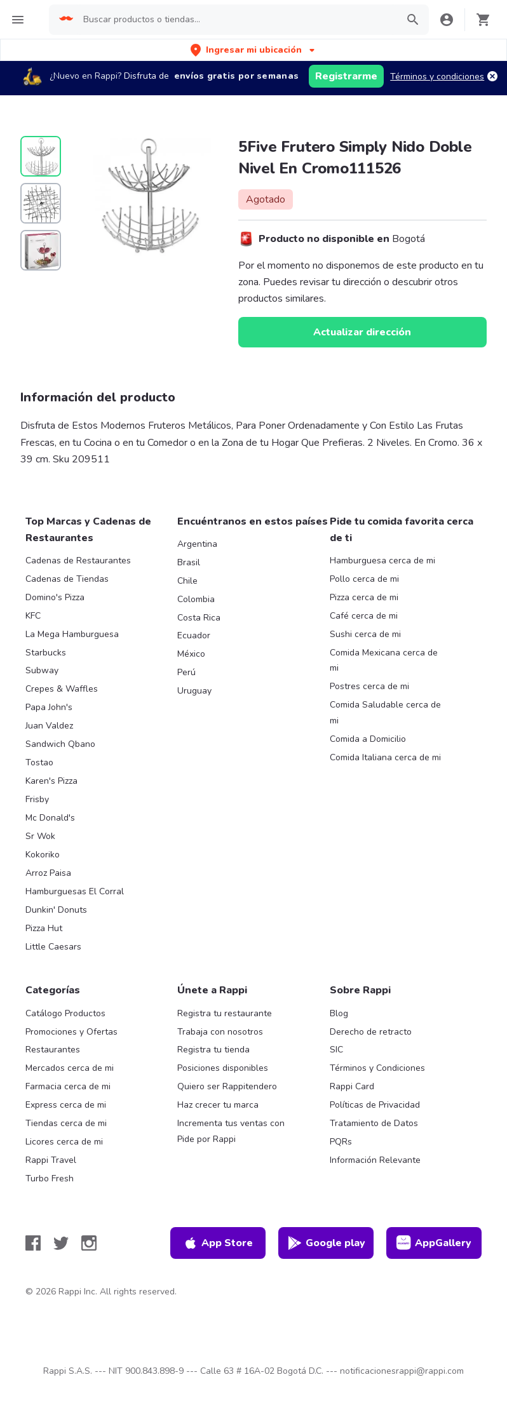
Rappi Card (352, 1086)
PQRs (341, 1142)
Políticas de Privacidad (375, 1105)
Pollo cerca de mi (364, 579)
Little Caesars (53, 947)
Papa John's (48, 707)
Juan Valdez (49, 726)
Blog (339, 1013)
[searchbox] (236, 19)
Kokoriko (42, 855)
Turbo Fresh (49, 1178)
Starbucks (45, 653)
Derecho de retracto (371, 1032)
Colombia (196, 599)
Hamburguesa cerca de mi (382, 560)
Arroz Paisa (48, 873)
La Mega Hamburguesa (72, 634)
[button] (254, 49)
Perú (186, 672)
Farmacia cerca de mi (68, 1086)
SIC (336, 1050)
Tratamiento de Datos (374, 1123)
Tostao (39, 762)
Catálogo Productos (65, 1013)
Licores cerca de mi (64, 1142)
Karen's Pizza (51, 781)
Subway (41, 670)
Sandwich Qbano (60, 744)
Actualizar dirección (362, 332)
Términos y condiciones (437, 77)
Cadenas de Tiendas (67, 579)
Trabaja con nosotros (220, 1032)
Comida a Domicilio (368, 739)
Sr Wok (40, 836)
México (191, 654)
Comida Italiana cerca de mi (385, 757)
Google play (326, 1243)
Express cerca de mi (65, 1105)
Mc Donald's (50, 818)
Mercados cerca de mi (69, 1068)
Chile (187, 581)
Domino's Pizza (54, 597)
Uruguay (194, 691)
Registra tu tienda (213, 1050)
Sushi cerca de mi (365, 634)
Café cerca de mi (364, 616)
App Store (218, 1243)
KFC (33, 616)
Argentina (197, 544)
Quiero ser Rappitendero (227, 1086)
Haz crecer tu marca (218, 1105)
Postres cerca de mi (369, 686)
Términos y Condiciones (377, 1068)
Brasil (188, 562)
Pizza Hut (43, 928)
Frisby (37, 799)
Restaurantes (52, 1050)
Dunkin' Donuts (56, 910)
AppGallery (433, 1243)
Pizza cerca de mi (364, 597)
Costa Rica (198, 618)
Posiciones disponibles (222, 1068)
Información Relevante (375, 1160)
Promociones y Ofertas (71, 1032)
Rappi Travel (50, 1160)
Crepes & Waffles (61, 689)
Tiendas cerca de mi (66, 1123)
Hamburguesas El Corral (74, 891)
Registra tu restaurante (224, 1013)
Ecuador (193, 635)
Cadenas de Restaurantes (78, 560)
